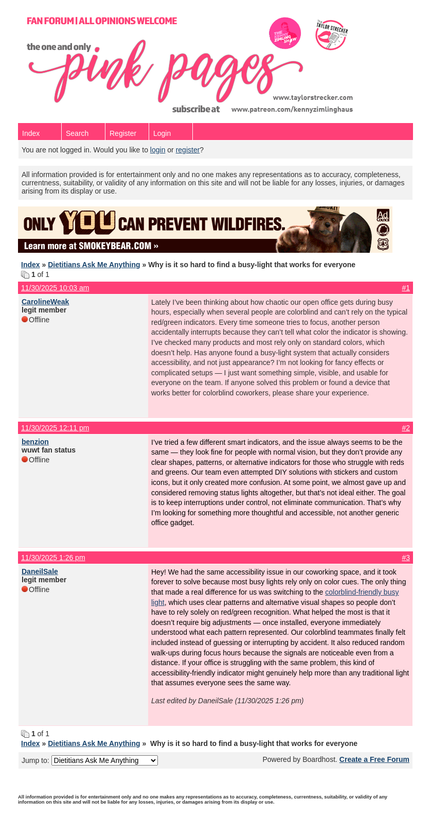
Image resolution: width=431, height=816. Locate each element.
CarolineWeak (45, 302)
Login (162, 133)
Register (123, 133)
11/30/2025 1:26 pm (53, 557)
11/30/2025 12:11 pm (55, 428)
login (158, 150)
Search (77, 133)
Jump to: (90, 760)
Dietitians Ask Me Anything (94, 265)
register (188, 150)
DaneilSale (40, 571)
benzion (35, 442)
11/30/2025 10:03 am (55, 288)
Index (31, 133)
